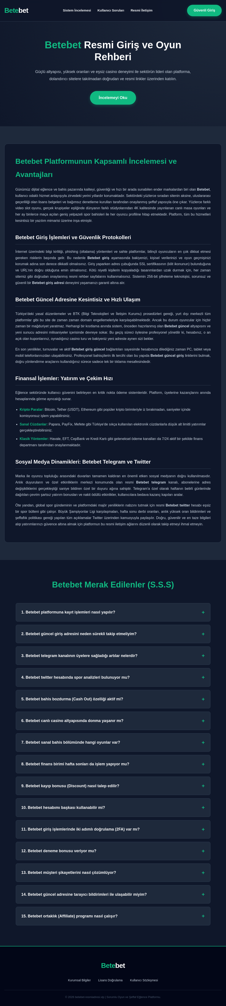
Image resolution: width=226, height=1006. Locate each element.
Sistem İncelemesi (77, 10)
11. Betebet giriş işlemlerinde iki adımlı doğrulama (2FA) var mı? (113, 829)
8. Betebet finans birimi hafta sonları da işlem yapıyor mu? (113, 764)
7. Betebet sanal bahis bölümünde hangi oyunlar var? (113, 742)
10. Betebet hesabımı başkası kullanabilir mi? (113, 807)
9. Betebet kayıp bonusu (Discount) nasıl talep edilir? (113, 785)
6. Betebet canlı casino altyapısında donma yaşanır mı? (113, 720)
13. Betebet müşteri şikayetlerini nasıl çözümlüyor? (113, 872)
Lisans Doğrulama (110, 980)
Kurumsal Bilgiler (79, 980)
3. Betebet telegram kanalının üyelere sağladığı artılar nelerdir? (113, 655)
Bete (16, 10)
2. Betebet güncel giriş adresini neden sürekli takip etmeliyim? (113, 634)
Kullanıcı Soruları (111, 10)
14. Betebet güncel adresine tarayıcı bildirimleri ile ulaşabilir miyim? (113, 894)
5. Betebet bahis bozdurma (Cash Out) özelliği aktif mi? (113, 699)
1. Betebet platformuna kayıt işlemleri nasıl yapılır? (113, 612)
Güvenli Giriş (204, 10)
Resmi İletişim (141, 10)
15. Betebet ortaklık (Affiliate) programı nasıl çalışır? (113, 916)
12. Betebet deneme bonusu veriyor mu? (113, 851)
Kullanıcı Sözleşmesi (144, 980)
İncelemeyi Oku (113, 98)
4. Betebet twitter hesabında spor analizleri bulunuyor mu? (113, 677)
